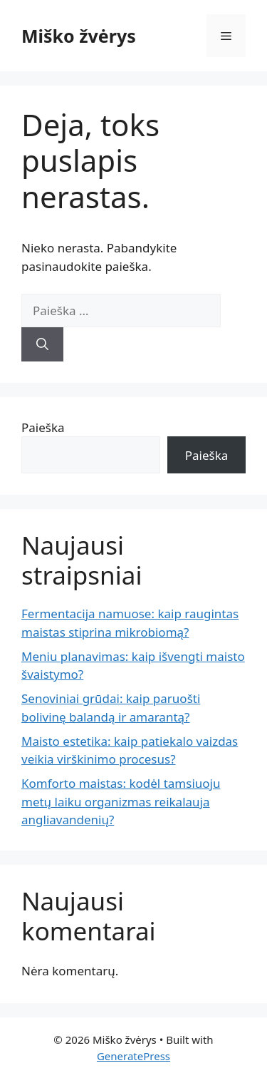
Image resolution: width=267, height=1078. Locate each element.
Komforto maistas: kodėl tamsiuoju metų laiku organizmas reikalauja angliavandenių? (120, 801)
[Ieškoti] (42, 344)
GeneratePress (133, 1056)
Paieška (43, 427)
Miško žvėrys (78, 36)
